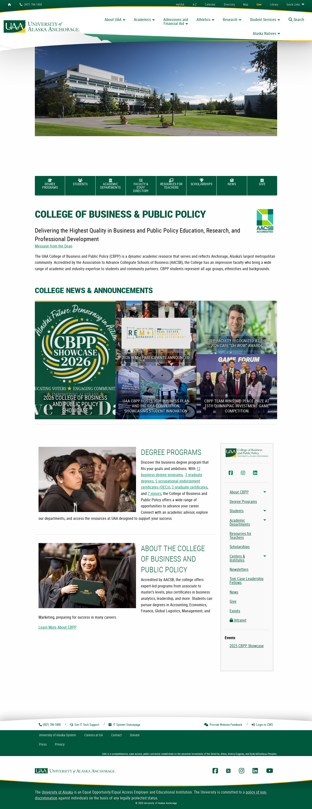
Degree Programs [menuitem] (243, 501)
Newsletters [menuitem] (239, 569)
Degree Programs (50, 184)
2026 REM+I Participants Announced (156, 357)
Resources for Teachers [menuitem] (240, 535)
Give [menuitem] (233, 601)
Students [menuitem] (237, 510)
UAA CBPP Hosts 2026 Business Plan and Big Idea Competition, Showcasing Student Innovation (156, 406)
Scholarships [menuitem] (240, 546)
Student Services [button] (263, 19)
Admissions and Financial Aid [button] (175, 21)
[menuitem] (210, 4)
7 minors (154, 493)
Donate (135, 735)
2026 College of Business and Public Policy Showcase (75, 404)
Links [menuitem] (293, 4)
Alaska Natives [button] (264, 33)
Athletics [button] (203, 19)
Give (262, 182)
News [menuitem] (234, 592)
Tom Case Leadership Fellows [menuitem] (246, 580)
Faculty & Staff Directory (140, 186)
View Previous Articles (257, 297)
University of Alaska (57, 792)
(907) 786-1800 (31, 4)
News (232, 182)
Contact (116, 735)
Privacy (60, 744)
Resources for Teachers (171, 184)
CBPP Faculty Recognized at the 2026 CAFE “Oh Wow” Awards (236, 343)
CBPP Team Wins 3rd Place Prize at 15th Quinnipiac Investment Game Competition (236, 406)
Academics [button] (142, 19)
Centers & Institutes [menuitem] (237, 558)
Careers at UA (93, 735)
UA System (57, 735)
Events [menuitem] (235, 611)
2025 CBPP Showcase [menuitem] (247, 645)
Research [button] (230, 19)
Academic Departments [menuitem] (240, 522)
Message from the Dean (53, 246)
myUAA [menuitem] (180, 4)
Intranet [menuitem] (238, 620)
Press (43, 744)
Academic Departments (110, 184)
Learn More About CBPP (58, 627)
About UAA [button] (113, 19)
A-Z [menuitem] (194, 4)
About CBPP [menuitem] (239, 492)
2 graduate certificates (189, 487)
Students (80, 182)
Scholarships (201, 182)
